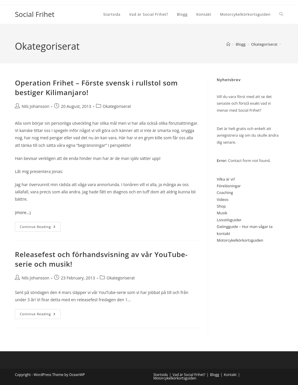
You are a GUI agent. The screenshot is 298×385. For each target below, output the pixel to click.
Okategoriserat (117, 106)
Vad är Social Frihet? (189, 374)
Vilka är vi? (226, 179)
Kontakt (230, 374)
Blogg (214, 374)
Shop (221, 206)
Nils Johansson (35, 106)
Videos (222, 199)
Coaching (225, 192)
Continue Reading (40, 228)
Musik (222, 212)
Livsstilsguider (229, 219)
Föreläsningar (229, 185)
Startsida (160, 374)
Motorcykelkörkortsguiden (240, 240)
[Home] (228, 44)
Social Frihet (34, 14)
